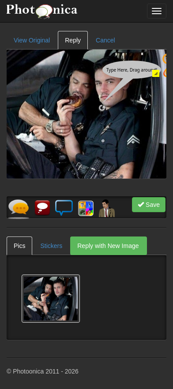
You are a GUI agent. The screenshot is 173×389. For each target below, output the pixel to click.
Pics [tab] (19, 245)
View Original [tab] (32, 40)
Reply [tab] (73, 40)
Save (149, 204)
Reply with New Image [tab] (108, 245)
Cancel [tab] (105, 40)
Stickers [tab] (51, 245)
